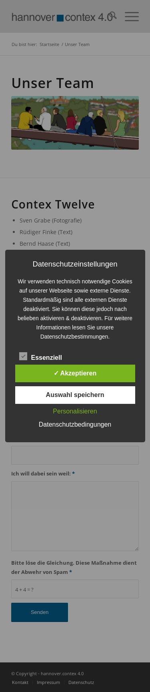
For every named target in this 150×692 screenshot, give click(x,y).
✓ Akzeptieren (75, 373)
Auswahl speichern (75, 394)
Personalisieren (75, 411)
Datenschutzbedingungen (75, 424)
